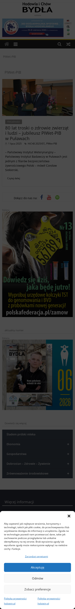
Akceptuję (37, 567)
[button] (69, 516)
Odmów (37, 578)
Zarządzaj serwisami (36, 556)
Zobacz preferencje (37, 589)
